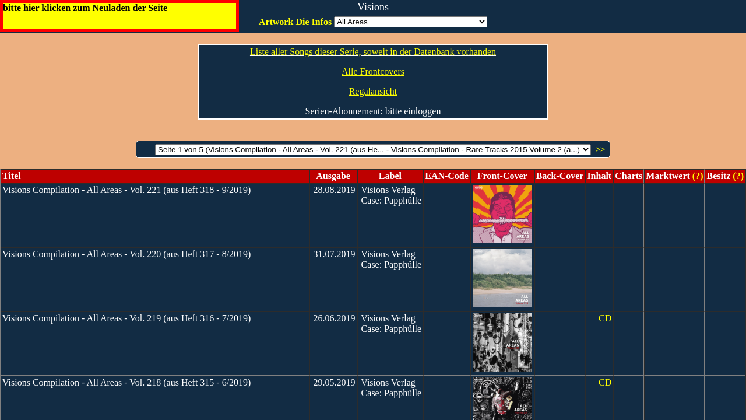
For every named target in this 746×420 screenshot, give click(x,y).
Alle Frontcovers (373, 71)
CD (605, 318)
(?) (696, 176)
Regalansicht (373, 91)
